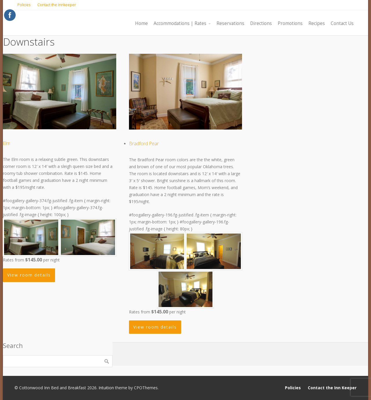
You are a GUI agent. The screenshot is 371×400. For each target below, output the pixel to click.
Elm (6, 143)
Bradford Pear (144, 143)
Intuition (106, 387)
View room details (29, 275)
